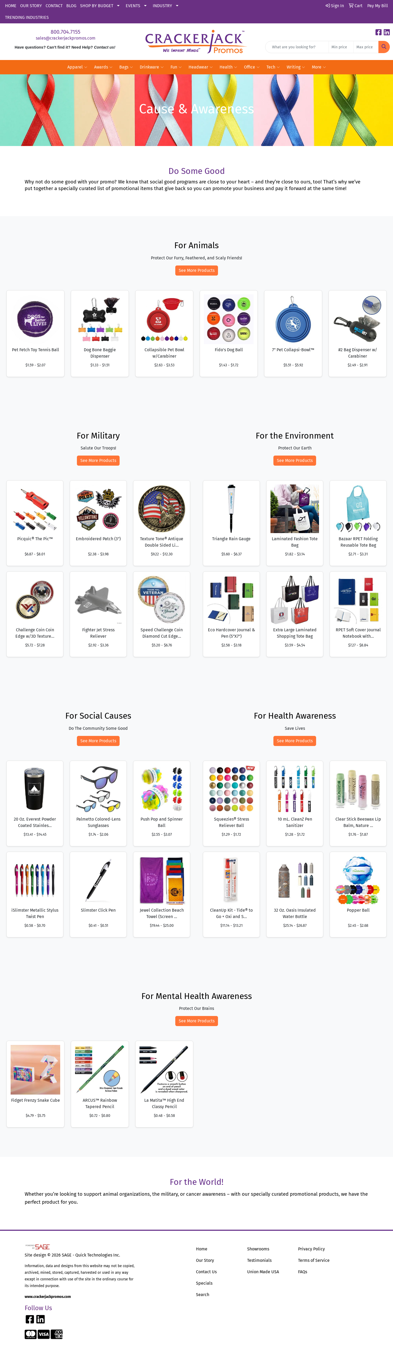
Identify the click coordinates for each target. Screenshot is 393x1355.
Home (201, 1248)
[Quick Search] (297, 47)
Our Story (205, 1260)
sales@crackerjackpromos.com (65, 38)
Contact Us (206, 1271)
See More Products (197, 270)
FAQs (302, 1271)
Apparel (77, 67)
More (319, 67)
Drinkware (152, 67)
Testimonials (259, 1260)
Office (252, 67)
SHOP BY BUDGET (96, 5)
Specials (204, 1283)
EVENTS (133, 5)
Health (228, 67)
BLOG (71, 5)
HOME (10, 5)
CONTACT (54, 5)
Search (202, 1294)
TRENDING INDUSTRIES (27, 17)
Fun (176, 67)
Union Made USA (263, 1271)
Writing (296, 67)
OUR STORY (31, 5)
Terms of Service (314, 1260)
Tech (273, 67)
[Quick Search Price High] (366, 47)
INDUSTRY (162, 5)
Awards (103, 67)
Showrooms (258, 1248)
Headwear (201, 67)
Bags (126, 67)
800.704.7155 (65, 32)
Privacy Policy (311, 1248)
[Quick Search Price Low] (341, 47)
